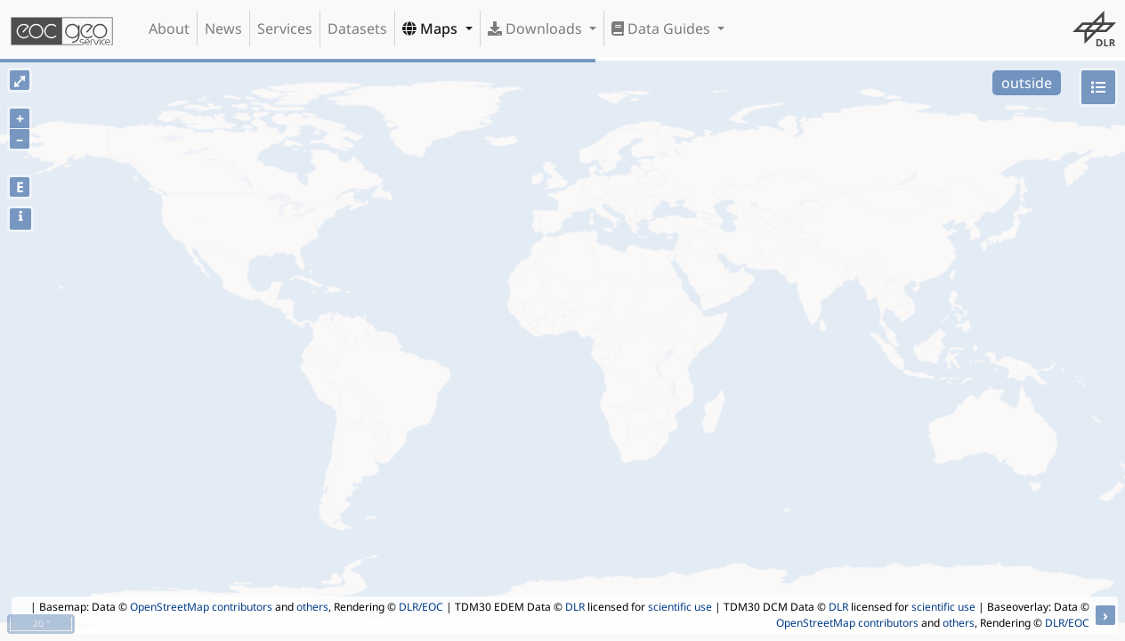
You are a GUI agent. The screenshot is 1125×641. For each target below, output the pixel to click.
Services (284, 28)
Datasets (357, 28)
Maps (431, 28)
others (312, 606)
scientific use (680, 606)
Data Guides (662, 28)
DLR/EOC (421, 606)
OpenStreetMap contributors (201, 606)
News (223, 28)
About (169, 28)
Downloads (537, 28)
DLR (575, 606)
